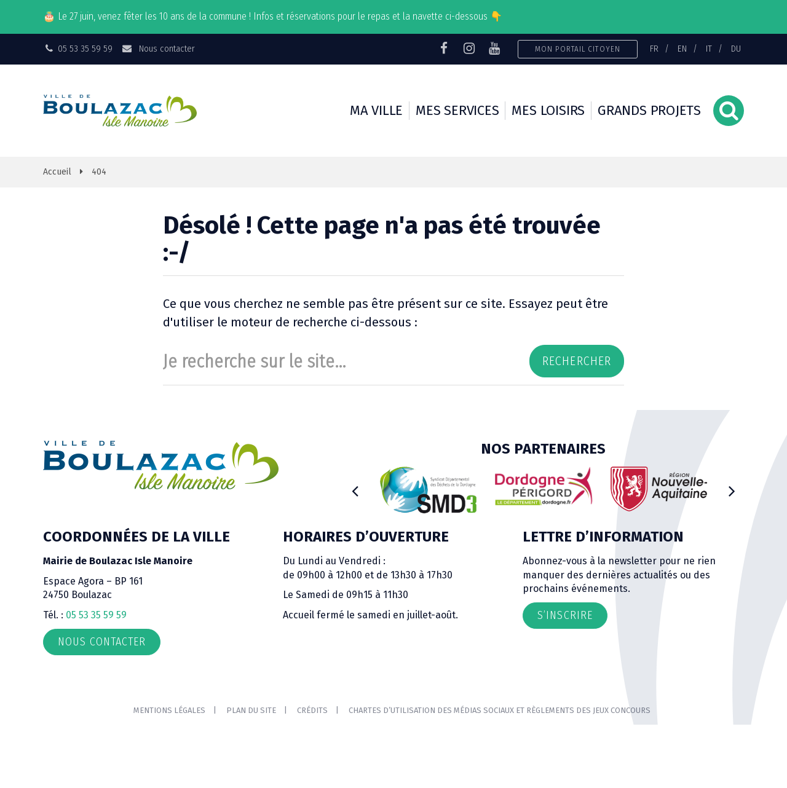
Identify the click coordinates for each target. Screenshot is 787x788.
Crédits (312, 710)
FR (654, 48)
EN (682, 48)
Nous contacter (157, 48)
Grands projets (649, 110)
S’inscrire (565, 615)
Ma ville (376, 110)
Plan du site (251, 710)
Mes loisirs (548, 110)
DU (736, 48)
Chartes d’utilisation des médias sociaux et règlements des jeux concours (500, 710)
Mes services (457, 110)
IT (709, 48)
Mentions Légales (169, 710)
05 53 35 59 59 (96, 615)
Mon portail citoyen (577, 48)
